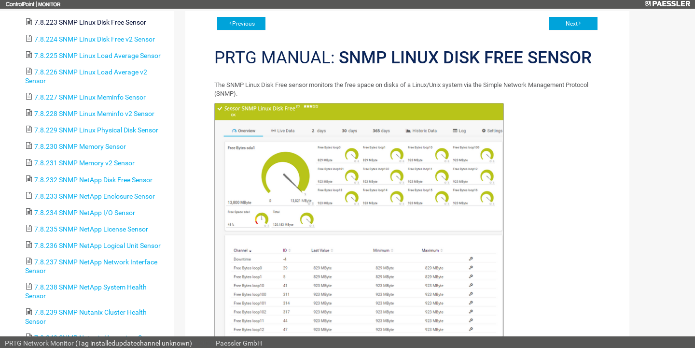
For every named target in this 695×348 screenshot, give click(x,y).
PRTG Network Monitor (39, 343)
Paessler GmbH (239, 343)
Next (572, 23)
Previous (243, 23)
